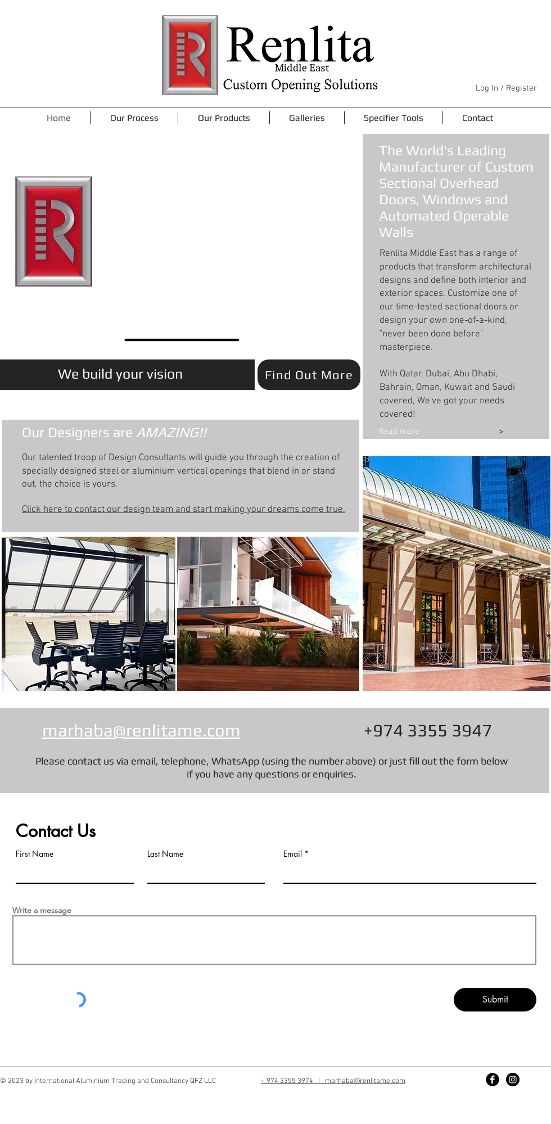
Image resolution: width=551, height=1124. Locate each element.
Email (292, 854)
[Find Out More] (309, 374)
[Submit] (495, 999)
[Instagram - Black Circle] (513, 1079)
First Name (34, 854)
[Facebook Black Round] (492, 1079)
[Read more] (428, 432)
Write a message (41, 910)
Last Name (165, 854)
